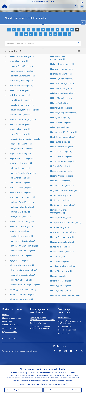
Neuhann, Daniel (17, 202)
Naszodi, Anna (16, 114)
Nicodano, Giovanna (19, 270)
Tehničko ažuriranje (38, 323)
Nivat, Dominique (58, 137)
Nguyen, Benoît (16, 255)
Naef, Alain (14, 61)
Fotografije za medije (10, 325)
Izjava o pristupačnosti (67, 330)
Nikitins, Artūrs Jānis (59, 103)
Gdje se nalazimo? (9, 331)
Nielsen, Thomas (57, 64)
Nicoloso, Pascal (17, 299)
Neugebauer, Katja (18, 197)
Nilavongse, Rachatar (59, 127)
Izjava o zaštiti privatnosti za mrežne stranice (69, 322)
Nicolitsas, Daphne (18, 294)
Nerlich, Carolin (16, 187)
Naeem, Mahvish (17, 56)
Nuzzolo (53, 276)
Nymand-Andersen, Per (60, 295)
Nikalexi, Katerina (58, 93)
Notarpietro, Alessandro (61, 222)
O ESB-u (5, 314)
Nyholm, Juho (56, 285)
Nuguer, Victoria (57, 242)
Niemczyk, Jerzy (57, 69)
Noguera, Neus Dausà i (60, 190)
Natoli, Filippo (16, 124)
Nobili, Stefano (56, 156)
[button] (82, 2)
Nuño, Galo (55, 261)
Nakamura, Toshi (17, 80)
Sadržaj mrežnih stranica (11, 338)
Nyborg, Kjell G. (57, 280)
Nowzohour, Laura (58, 232)
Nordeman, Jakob (58, 205)
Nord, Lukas (55, 200)
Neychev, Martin (17, 236)
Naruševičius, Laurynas (20, 109)
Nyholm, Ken (56, 290)
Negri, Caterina (16, 153)
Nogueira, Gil (56, 180)
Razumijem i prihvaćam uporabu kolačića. (64, 390)
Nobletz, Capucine (58, 161)
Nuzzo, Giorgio (56, 271)
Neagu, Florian (16, 143)
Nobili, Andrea (56, 151)
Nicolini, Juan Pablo (18, 289)
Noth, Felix (55, 227)
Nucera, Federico (57, 237)
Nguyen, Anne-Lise (18, 250)
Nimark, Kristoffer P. (59, 132)
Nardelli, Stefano (17, 105)
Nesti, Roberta (16, 192)
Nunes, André (56, 246)
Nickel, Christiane (17, 265)
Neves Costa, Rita (17, 221)
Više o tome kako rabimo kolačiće (56, 384)
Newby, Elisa (15, 231)
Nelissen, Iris (15, 168)
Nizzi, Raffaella (56, 142)
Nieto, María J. (56, 88)
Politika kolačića (64, 326)
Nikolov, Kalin (56, 122)
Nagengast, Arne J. (18, 71)
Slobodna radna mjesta (11, 318)
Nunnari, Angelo (57, 256)
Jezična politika (64, 333)
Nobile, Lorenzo (57, 146)
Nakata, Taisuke (17, 85)
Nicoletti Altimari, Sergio (20, 284)
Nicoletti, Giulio (16, 279)
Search (75, 6)
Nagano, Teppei (17, 66)
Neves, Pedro (16, 216)
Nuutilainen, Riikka (58, 266)
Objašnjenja (7, 321)
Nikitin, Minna (56, 98)
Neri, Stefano (15, 182)
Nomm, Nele (56, 195)
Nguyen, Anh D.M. (18, 241)
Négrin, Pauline (16, 163)
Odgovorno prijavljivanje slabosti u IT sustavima (40, 327)
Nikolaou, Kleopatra (59, 112)
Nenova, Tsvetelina (18, 173)
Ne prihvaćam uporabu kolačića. (25, 390)
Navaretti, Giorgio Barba (20, 139)
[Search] (42, 6)
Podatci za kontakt (9, 328)
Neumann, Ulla (16, 211)
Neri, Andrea (15, 177)
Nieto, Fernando (57, 83)
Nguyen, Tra (15, 260)
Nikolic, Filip (55, 117)
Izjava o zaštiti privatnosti (29, 384)
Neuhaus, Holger (17, 207)
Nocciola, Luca (56, 171)
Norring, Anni (56, 217)
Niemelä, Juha (56, 73)
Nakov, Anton (16, 90)
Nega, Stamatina (17, 148)
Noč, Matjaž (55, 166)
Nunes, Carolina (57, 251)
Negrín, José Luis (17, 158)
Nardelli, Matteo (17, 100)
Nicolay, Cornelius (18, 275)
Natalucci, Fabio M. (18, 119)
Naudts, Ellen (15, 129)
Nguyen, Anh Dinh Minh (20, 245)
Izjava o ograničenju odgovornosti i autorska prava (42, 318)
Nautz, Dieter (15, 134)
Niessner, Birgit (57, 78)
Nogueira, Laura (57, 185)
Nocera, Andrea (57, 176)
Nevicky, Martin (17, 226)
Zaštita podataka (64, 317)
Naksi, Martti (15, 95)
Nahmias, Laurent (18, 75)
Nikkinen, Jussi (56, 107)
